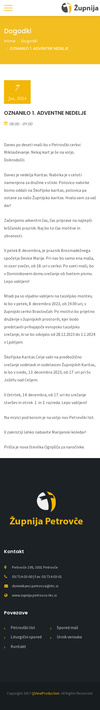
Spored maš (67, 627)
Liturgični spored (26, 636)
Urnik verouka (69, 636)
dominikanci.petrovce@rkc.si (35, 585)
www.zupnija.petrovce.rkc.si (34, 595)
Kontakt (18, 646)
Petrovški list (23, 627)
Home (9, 41)
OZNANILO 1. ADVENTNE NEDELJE (39, 48)
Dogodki (29, 41)
